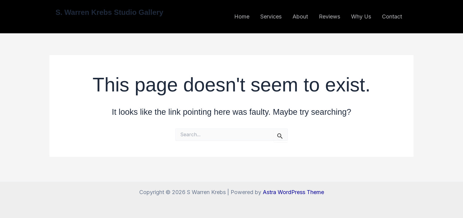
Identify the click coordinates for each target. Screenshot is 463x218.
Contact (392, 16)
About (300, 16)
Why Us (361, 16)
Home (241, 16)
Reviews (329, 16)
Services (271, 16)
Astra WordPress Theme (293, 192)
